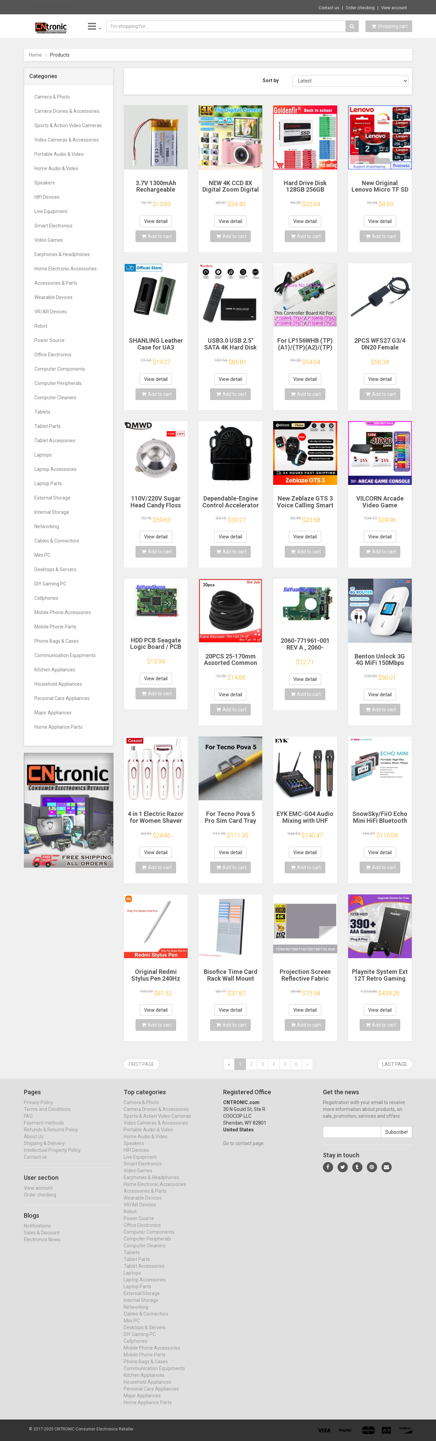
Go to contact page (243, 1149)
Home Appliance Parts (58, 727)
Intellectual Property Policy (52, 1156)
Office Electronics (53, 354)
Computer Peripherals (58, 383)
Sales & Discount (42, 1239)
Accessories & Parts (55, 283)
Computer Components (59, 369)
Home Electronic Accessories (65, 268)
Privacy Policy (38, 1108)
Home (35, 55)
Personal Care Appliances (62, 698)
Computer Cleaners (55, 397)
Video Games (48, 240)
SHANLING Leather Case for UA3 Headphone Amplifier (156, 350)
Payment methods (44, 1129)
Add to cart (157, 236)
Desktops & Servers (55, 569)
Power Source (49, 340)
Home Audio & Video (56, 168)
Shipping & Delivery (44, 1149)
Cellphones (46, 598)
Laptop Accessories (55, 469)
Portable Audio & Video (59, 154)
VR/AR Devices (50, 311)
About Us (34, 1142)
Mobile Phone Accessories (62, 612)
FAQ (28, 1122)
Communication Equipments (65, 655)
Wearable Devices (53, 297)
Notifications (37, 1232)
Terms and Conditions (47, 1115)
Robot (40, 326)
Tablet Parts (47, 426)
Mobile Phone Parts (55, 626)
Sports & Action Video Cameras (68, 125)
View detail (156, 221)
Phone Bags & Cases (56, 641)
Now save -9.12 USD (51, 7)
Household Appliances (58, 684)
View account (394, 7)
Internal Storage (51, 512)
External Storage (52, 498)
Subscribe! (396, 1138)
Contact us (328, 7)
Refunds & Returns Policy (51, 1136)
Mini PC (42, 555)
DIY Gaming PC (50, 583)
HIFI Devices (47, 197)
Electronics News (42, 1245)
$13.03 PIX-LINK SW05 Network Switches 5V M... (125, 7)
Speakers (44, 182)
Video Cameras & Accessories (66, 140)
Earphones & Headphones (62, 254)
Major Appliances (53, 712)
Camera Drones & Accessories (66, 111)
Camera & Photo (52, 97)
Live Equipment (50, 211)
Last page (394, 1064)
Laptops (43, 455)
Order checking (360, 7)
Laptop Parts (48, 483)
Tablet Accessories (54, 440)
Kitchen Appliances (54, 669)
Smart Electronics (53, 225)
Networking (46, 526)
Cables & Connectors (56, 541)
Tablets (42, 412)
